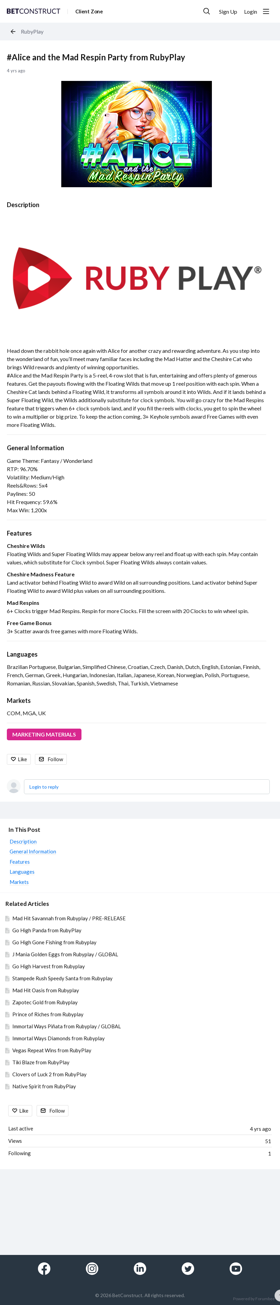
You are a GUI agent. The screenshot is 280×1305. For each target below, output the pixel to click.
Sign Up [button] (228, 11)
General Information (35, 448)
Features (19, 533)
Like (22, 759)
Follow (55, 759)
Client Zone (89, 11)
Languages (22, 654)
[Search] (207, 11)
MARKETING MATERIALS (44, 734)
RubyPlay (32, 31)
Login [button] (250, 11)
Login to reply (44, 787)
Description (23, 204)
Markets (19, 700)
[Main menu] (266, 11)
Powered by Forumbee (254, 1298)
